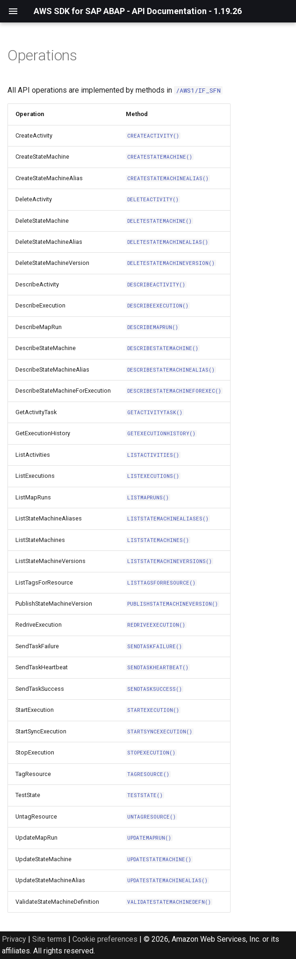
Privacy (14, 939)
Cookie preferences (104, 939)
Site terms (49, 939)
